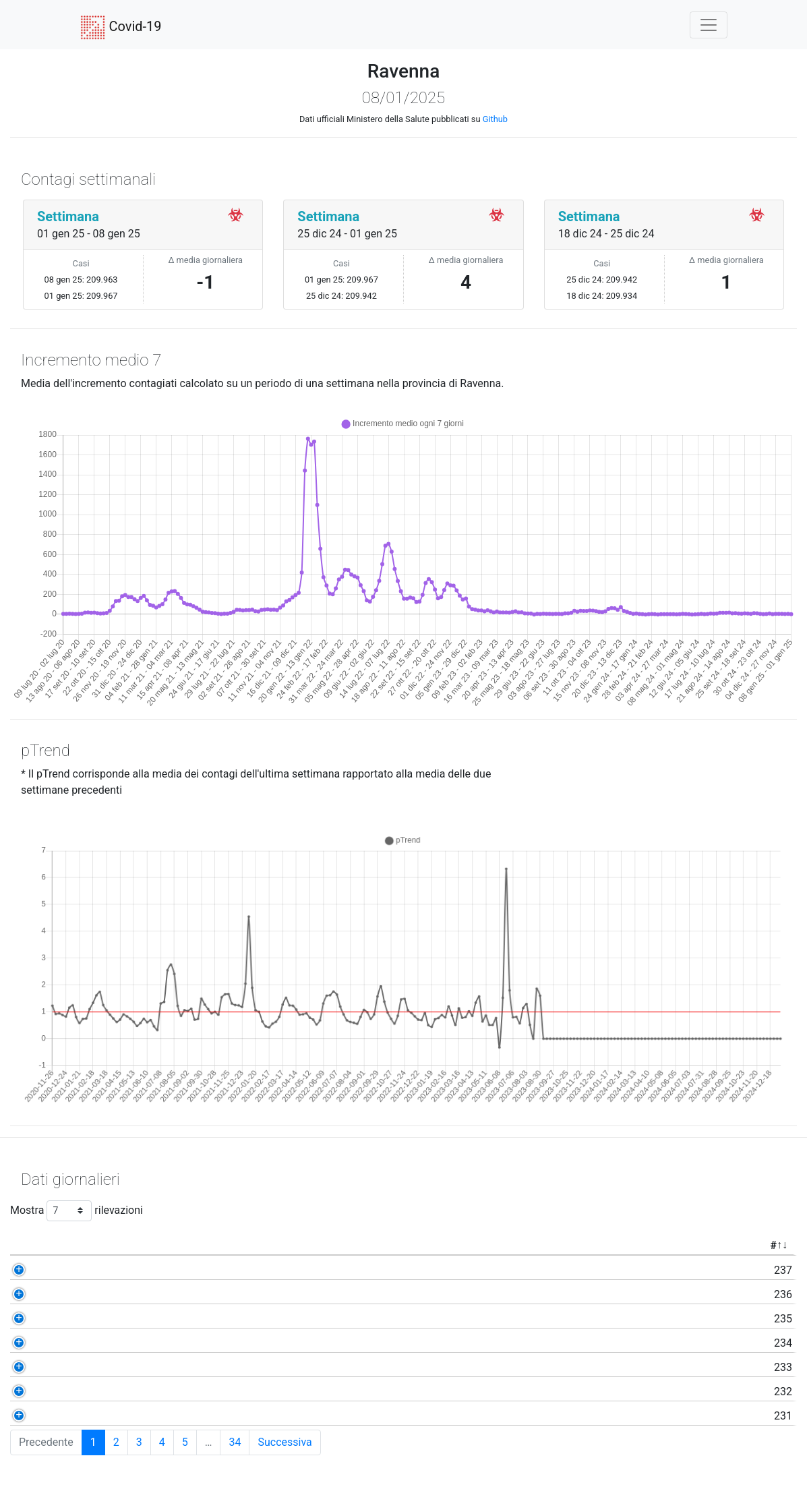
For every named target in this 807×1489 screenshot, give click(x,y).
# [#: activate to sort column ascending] (82, 1245)
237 (92, 1270)
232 (92, 1391)
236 (92, 1294)
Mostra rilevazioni (76, 1210)
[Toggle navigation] (708, 24)
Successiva (284, 1442)
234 (92, 1343)
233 (92, 1367)
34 (235, 1442)
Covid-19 (121, 27)
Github (495, 119)
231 (92, 1415)
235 (92, 1318)
